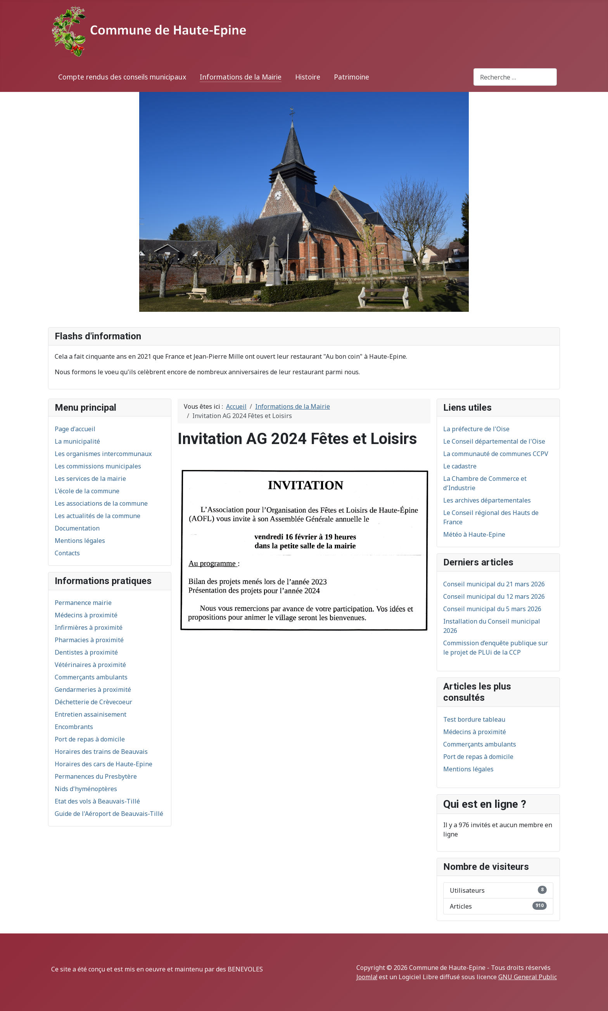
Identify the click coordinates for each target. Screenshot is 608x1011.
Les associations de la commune (101, 503)
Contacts (67, 553)
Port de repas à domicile (90, 739)
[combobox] (515, 77)
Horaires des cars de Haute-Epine (103, 764)
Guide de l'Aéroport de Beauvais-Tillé (109, 813)
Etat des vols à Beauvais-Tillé (97, 801)
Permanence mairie (83, 602)
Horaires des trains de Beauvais (101, 751)
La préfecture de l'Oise (476, 429)
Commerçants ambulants (91, 677)
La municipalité (77, 441)
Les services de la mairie (90, 478)
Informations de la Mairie (241, 76)
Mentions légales (80, 540)
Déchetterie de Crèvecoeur (93, 702)
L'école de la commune (87, 491)
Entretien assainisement (90, 714)
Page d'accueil (75, 429)
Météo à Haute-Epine (474, 534)
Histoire (307, 76)
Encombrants (74, 726)
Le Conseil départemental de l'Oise (494, 441)
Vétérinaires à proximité (90, 664)
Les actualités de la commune (97, 516)
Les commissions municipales (98, 466)
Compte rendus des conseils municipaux (122, 76)
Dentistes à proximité (86, 652)
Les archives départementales (487, 500)
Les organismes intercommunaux (103, 453)
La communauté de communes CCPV (495, 453)
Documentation (77, 528)
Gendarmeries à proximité (93, 689)
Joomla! (366, 977)
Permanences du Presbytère (96, 776)
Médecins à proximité (86, 615)
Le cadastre (460, 466)
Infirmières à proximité (89, 627)
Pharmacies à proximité (89, 640)
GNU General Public (527, 977)
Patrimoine (351, 76)
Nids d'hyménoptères (86, 789)
